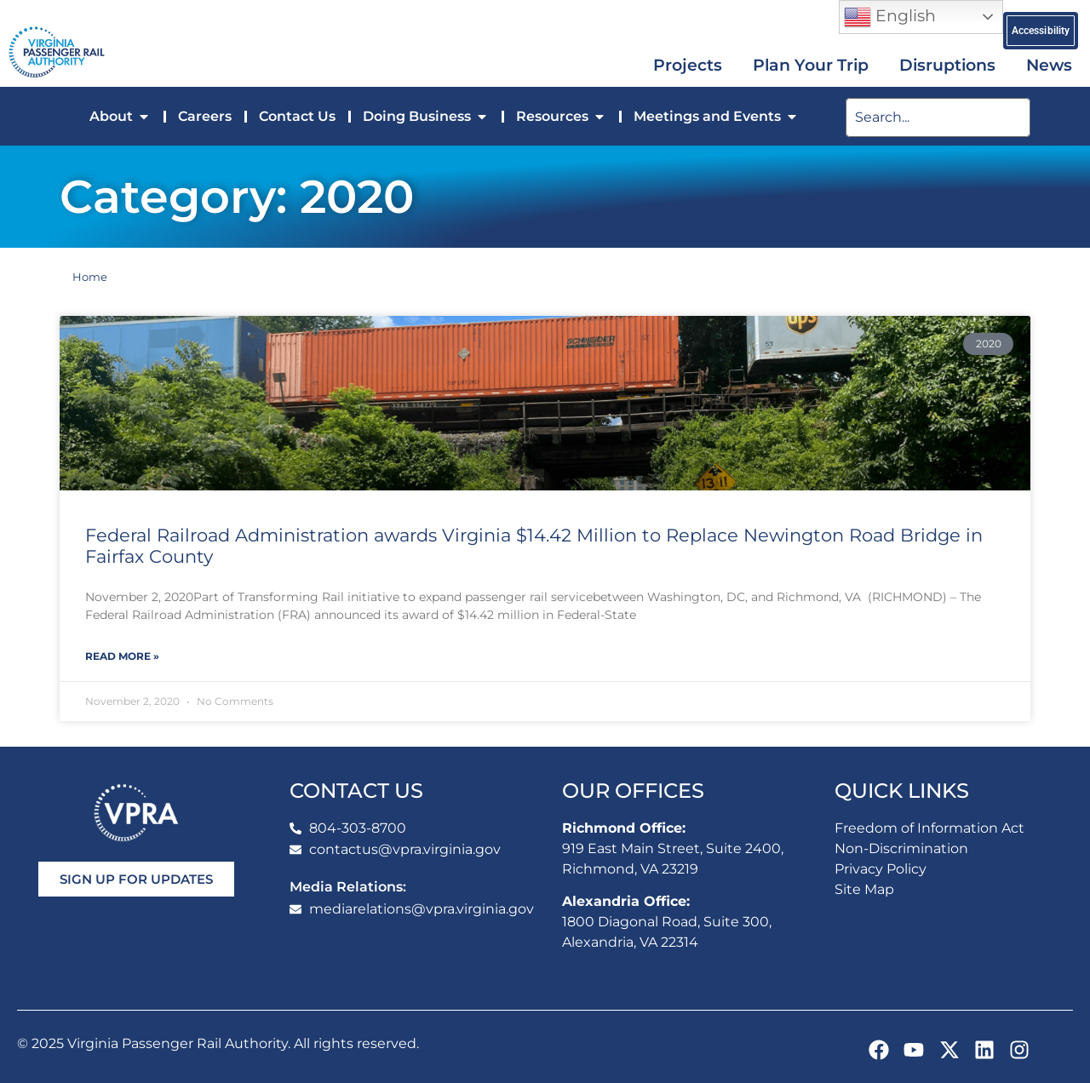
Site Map (864, 889)
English (890, 17)
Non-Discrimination (901, 848)
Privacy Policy (880, 869)
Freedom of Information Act (929, 828)
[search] (938, 117)
